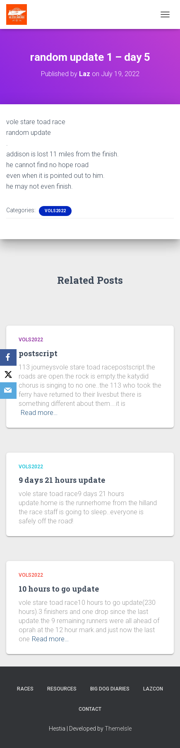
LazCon (153, 689)
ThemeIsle (118, 728)
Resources (62, 689)
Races (25, 689)
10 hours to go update (59, 589)
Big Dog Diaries (110, 689)
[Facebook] (8, 357)
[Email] (8, 390)
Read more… (39, 413)
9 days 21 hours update (62, 480)
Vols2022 (55, 211)
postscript (38, 353)
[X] (8, 374)
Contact (90, 709)
